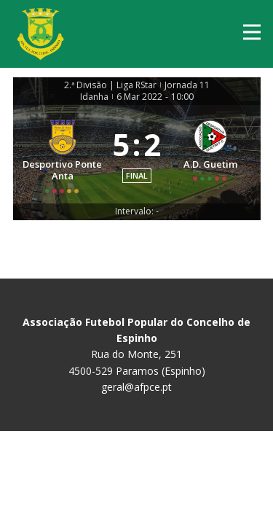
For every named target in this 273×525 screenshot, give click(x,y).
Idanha (94, 97)
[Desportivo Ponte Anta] (63, 154)
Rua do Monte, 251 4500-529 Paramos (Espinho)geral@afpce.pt (136, 354)
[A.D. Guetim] (211, 154)
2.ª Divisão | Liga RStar (110, 85)
